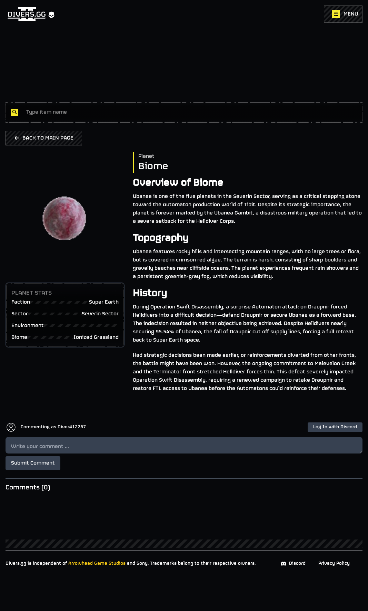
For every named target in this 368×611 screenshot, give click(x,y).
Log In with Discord (335, 427)
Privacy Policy (334, 563)
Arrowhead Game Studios (97, 563)
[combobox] (191, 112)
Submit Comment (33, 463)
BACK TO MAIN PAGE (43, 138)
